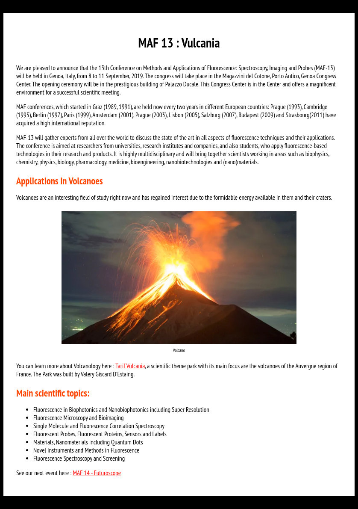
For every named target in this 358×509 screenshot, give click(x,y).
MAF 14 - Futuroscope (97, 473)
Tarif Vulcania (130, 366)
